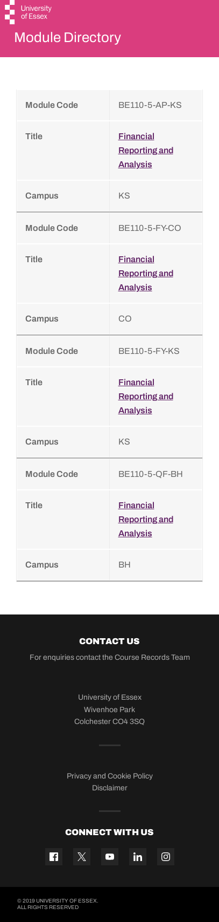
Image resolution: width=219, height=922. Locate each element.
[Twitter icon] (81, 856)
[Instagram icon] (165, 856)
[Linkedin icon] (137, 856)
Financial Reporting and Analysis (145, 150)
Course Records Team (152, 657)
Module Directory (67, 37)
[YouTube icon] (109, 856)
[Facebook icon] (53, 856)
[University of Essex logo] (29, 13)
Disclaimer (110, 788)
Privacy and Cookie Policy (110, 776)
